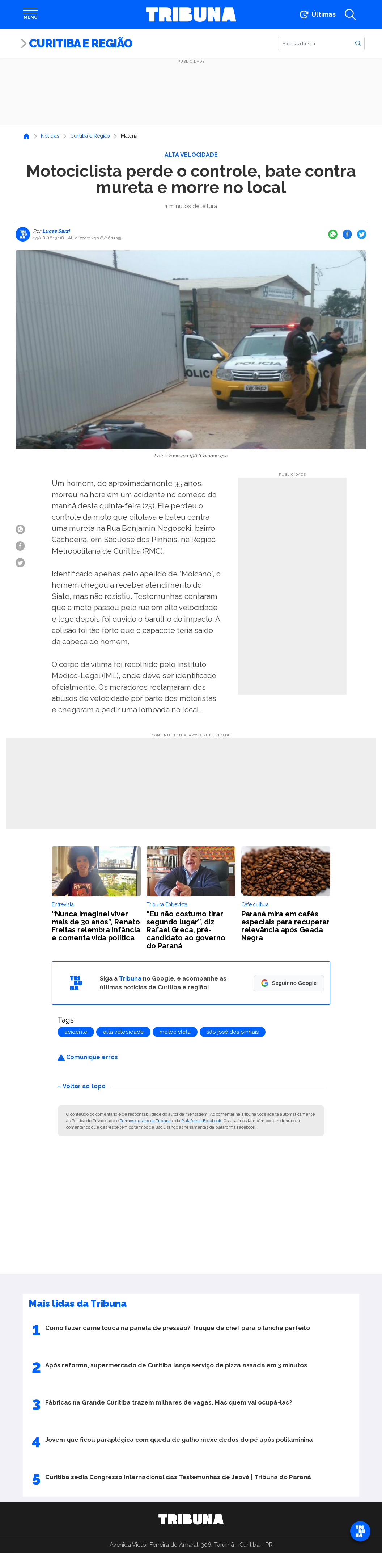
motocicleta (175, 1032)
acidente (75, 1032)
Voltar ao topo (82, 1086)
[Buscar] (321, 43)
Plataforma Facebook (201, 1120)
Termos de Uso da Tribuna (145, 1120)
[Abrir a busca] (350, 14)
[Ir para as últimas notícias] (317, 14)
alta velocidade (123, 1032)
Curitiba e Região (80, 43)
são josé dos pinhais (233, 1032)
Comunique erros (88, 1057)
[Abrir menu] (30, 14)
